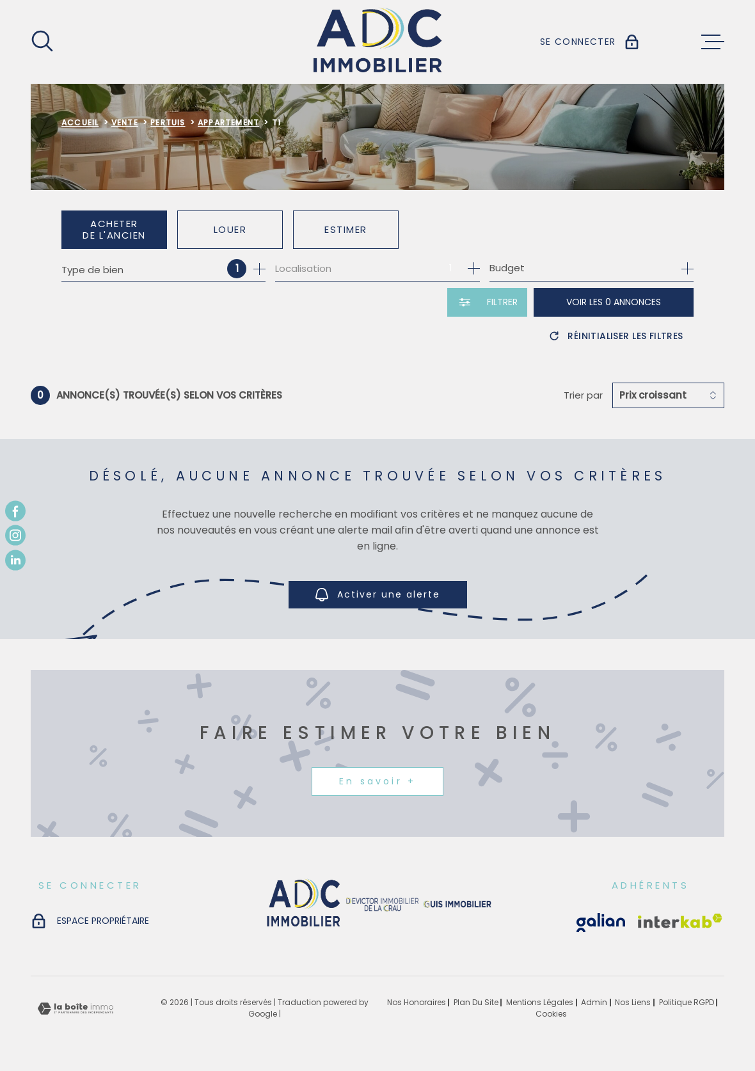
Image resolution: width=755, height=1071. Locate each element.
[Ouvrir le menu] (712, 42)
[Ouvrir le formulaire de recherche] (487, 302)
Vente (124, 122)
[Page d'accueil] (378, 41)
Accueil (80, 122)
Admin (594, 1002)
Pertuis (167, 122)
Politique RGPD (686, 1002)
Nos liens (633, 1002)
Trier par (583, 395)
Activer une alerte (377, 594)
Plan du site (476, 1002)
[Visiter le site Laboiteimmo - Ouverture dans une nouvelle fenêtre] (75, 1009)
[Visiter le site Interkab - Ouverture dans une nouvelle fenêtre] (600, 922)
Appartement (228, 122)
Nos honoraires (416, 1002)
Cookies (551, 1014)
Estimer (345, 229)
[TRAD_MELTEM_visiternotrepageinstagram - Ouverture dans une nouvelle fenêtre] (15, 535)
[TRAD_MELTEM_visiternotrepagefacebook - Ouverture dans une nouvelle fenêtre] (15, 511)
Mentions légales (539, 1002)
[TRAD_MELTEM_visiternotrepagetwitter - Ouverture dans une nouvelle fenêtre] (15, 560)
